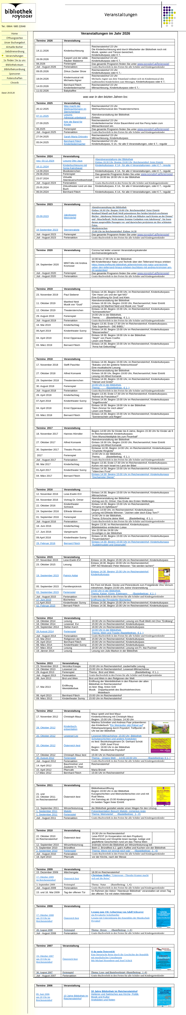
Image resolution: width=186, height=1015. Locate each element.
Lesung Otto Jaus (72, 160)
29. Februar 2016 (45, 543)
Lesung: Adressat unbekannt (75, 116)
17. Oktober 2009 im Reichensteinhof (46, 878)
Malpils (67, 811)
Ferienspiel (69, 592)
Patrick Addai (70, 575)
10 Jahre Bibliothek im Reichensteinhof (76, 997)
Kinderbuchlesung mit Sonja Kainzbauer (75, 166)
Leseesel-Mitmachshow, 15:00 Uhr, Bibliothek (117, 735)
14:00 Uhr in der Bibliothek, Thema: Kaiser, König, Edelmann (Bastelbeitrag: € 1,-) (123, 592)
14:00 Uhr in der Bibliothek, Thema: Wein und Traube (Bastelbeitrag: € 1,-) (118, 631)
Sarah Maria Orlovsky (76, 136)
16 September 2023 (47, 229)
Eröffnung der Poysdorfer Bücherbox (111, 599)
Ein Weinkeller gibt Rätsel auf (126, 725)
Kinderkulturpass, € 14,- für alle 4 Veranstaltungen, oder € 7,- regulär (133, 165)
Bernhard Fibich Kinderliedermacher (75, 142)
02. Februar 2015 (45, 605)
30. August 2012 (45, 758)
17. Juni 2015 (43, 599)
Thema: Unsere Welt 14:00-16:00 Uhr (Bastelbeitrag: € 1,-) (131, 758)
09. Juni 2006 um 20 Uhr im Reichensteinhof (44, 997)
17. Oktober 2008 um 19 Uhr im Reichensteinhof (45, 918)
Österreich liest (72, 745)
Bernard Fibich (72, 543)
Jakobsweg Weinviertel (70, 216)
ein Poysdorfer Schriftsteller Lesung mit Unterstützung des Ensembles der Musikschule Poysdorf (120, 916)
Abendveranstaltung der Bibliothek (114, 159)
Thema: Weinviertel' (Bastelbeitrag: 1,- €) (116, 814)
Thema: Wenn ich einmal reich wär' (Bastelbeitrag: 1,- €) (125, 850)
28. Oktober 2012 (46, 727)
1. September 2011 (46, 811)
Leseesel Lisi (71, 735)
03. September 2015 (47, 592)
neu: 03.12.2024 (45, 160)
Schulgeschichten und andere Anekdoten (114, 738)
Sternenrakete (72, 229)
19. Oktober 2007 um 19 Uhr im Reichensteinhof (45, 959)
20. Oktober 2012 (46, 735)
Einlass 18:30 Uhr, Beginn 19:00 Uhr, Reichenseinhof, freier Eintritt (129, 162)
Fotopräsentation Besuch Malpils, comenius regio (119, 811)
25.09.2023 (42, 216)
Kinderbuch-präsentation (70, 727)
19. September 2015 (47, 575)
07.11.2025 (42, 116)
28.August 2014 (45, 631)
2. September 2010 (46, 850)
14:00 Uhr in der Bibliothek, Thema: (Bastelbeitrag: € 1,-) (111, 386)
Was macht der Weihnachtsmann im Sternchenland (75, 109)
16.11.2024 (42, 166)
